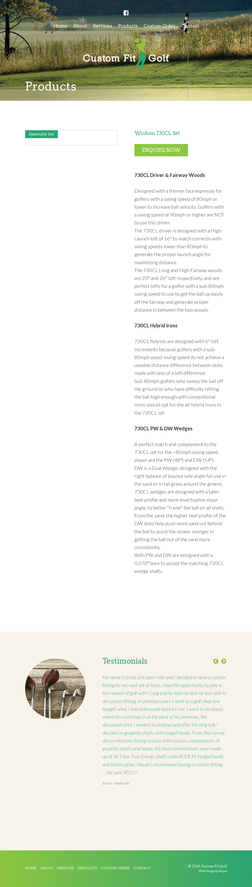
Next (224, 661)
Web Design (207, 871)
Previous (216, 661)
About (80, 26)
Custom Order (159, 26)
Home (60, 26)
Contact (190, 26)
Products (128, 26)
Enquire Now (161, 150)
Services (102, 26)
